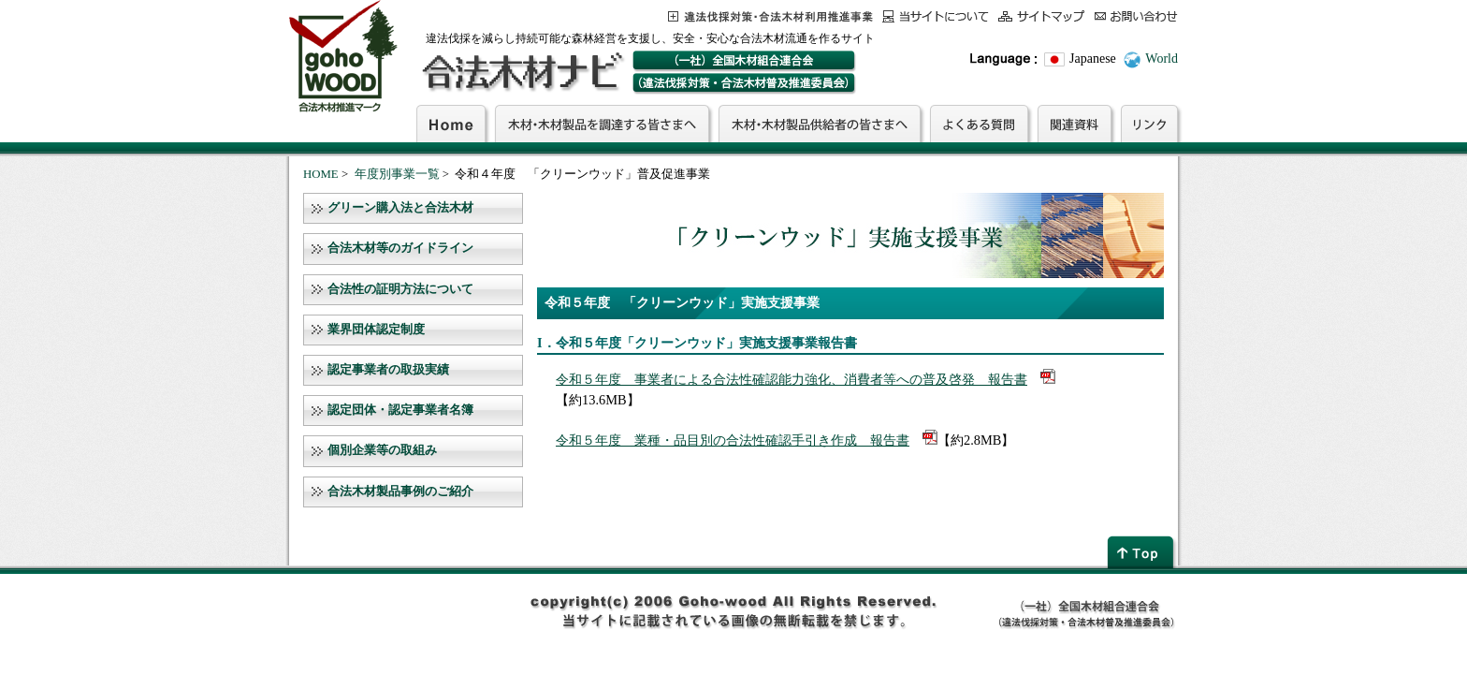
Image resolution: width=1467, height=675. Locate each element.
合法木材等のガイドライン (400, 248)
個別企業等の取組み (382, 450)
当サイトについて (935, 16)
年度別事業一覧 (397, 174)
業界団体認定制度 (376, 329)
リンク (1149, 123)
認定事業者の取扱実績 (388, 369)
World (1161, 58)
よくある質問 (979, 123)
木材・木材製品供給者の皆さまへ (820, 123)
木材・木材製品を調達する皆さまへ (602, 123)
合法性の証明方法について (400, 289)
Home (451, 123)
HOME (321, 174)
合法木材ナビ (521, 72)
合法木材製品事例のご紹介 (400, 491)
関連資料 (1074, 123)
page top (1142, 552)
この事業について (770, 16)
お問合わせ (1136, 16)
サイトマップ (1041, 16)
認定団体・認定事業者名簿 (400, 410)
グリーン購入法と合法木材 (400, 207)
